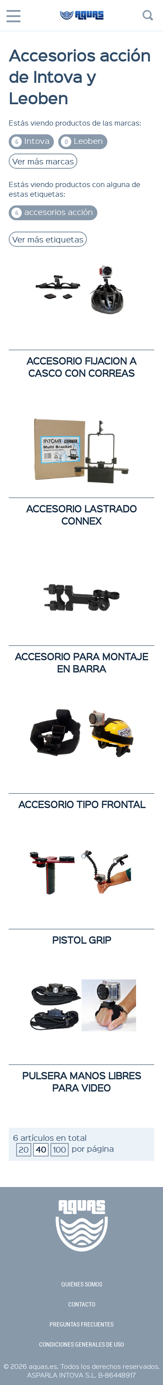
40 (41, 1149)
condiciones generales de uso (81, 1344)
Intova (30, 141)
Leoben (82, 141)
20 (24, 1149)
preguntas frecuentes (81, 1324)
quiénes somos (81, 1284)
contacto (81, 1304)
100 (59, 1149)
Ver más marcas (43, 161)
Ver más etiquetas (47, 239)
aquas (81, 19)
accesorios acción (52, 212)
